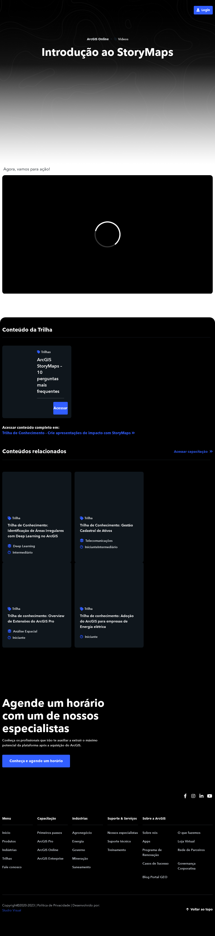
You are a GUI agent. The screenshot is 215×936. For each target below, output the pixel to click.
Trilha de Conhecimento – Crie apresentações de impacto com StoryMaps (66, 433)
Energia (78, 841)
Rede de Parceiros (191, 850)
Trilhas (7, 859)
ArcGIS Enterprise (50, 859)
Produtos (9, 841)
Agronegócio (82, 833)
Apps (146, 841)
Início (6, 833)
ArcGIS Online (47, 850)
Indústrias (9, 850)
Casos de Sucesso (156, 863)
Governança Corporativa (187, 866)
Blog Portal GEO (155, 877)
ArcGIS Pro (45, 841)
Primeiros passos (49, 833)
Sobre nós (150, 833)
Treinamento (117, 850)
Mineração (80, 859)
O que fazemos (189, 833)
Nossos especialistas (123, 833)
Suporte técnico (119, 841)
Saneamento (81, 867)
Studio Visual (11, 910)
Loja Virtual (186, 841)
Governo (78, 850)
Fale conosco (12, 867)
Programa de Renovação (152, 852)
